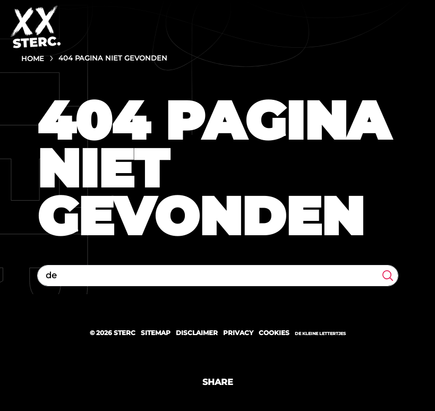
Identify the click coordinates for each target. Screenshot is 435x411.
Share (217, 382)
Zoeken (387, 275)
